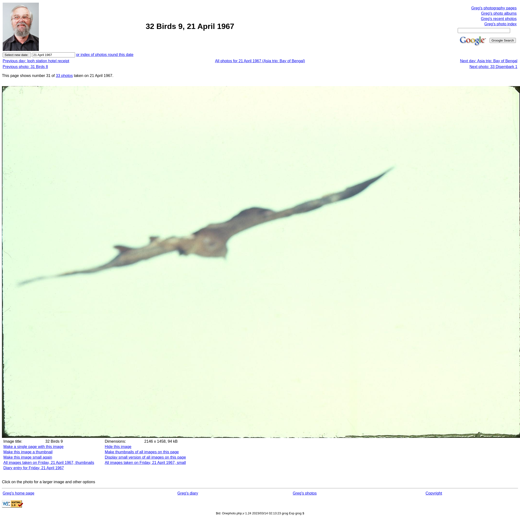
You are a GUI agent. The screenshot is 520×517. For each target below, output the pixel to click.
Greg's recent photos (499, 19)
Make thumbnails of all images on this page (142, 452)
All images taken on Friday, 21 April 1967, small (145, 463)
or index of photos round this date (105, 55)
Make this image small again (27, 457)
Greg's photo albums (499, 13)
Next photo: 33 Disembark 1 (493, 67)
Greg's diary (187, 493)
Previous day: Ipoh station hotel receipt (36, 61)
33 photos (64, 76)
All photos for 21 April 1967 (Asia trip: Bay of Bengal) (260, 61)
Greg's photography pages (494, 8)
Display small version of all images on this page (145, 457)
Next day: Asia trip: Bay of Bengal (488, 61)
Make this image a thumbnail (28, 452)
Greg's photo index (500, 24)
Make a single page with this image (33, 447)
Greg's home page (18, 493)
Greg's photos (305, 493)
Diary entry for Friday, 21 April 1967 (33, 468)
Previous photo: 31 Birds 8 (25, 67)
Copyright (434, 493)
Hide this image (118, 447)
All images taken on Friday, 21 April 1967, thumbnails (48, 463)
